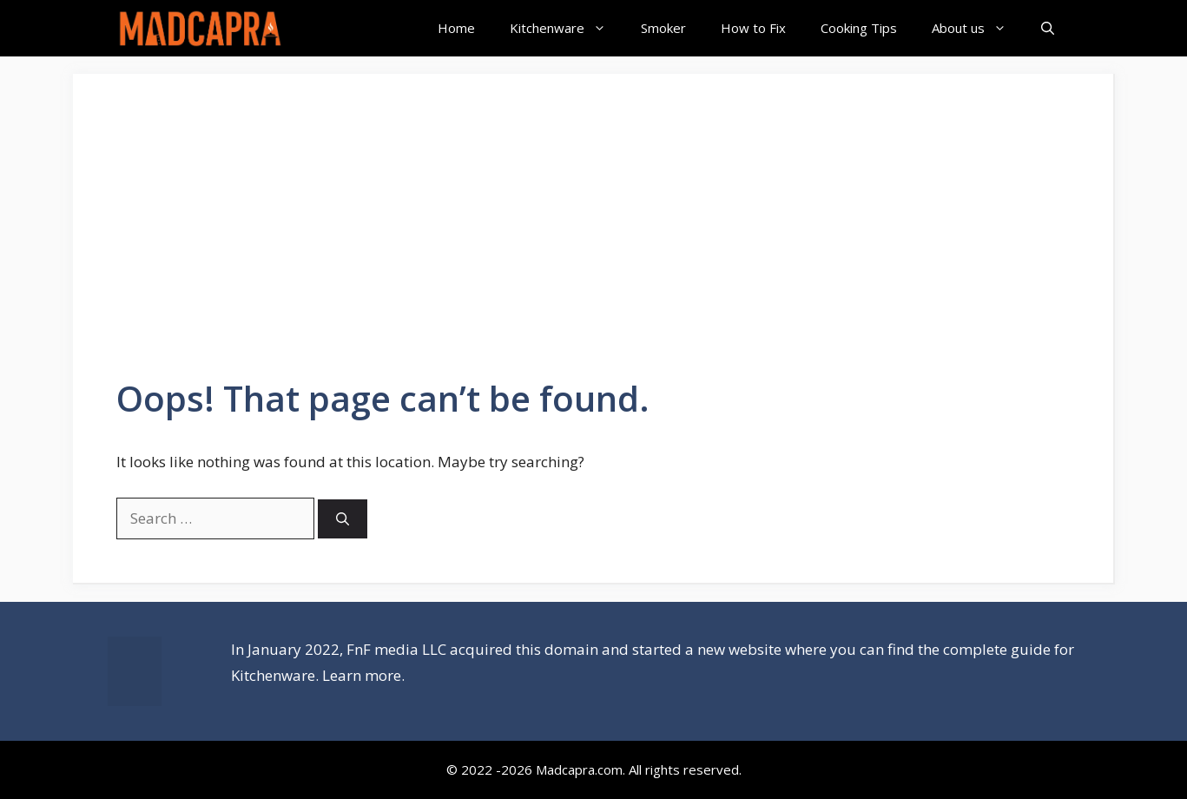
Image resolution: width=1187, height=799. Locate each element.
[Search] (342, 518)
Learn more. (363, 675)
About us (978, 28)
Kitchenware (566, 28)
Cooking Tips (859, 27)
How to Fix (753, 27)
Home (456, 27)
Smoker (663, 27)
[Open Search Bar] (1048, 28)
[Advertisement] (593, 247)
